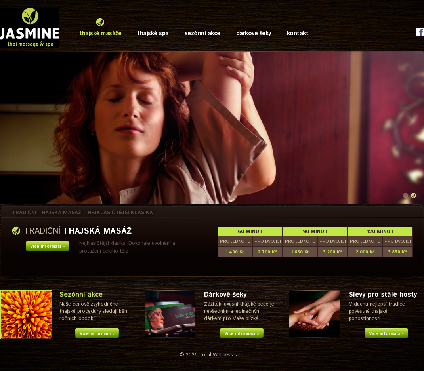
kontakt (298, 33)
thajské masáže (100, 33)
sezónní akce (202, 33)
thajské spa (153, 33)
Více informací (47, 247)
